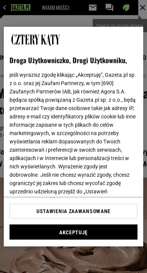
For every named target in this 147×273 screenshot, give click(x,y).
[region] (74, 136)
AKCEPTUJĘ (73, 232)
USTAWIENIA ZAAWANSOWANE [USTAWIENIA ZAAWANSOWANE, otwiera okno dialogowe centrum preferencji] (73, 211)
